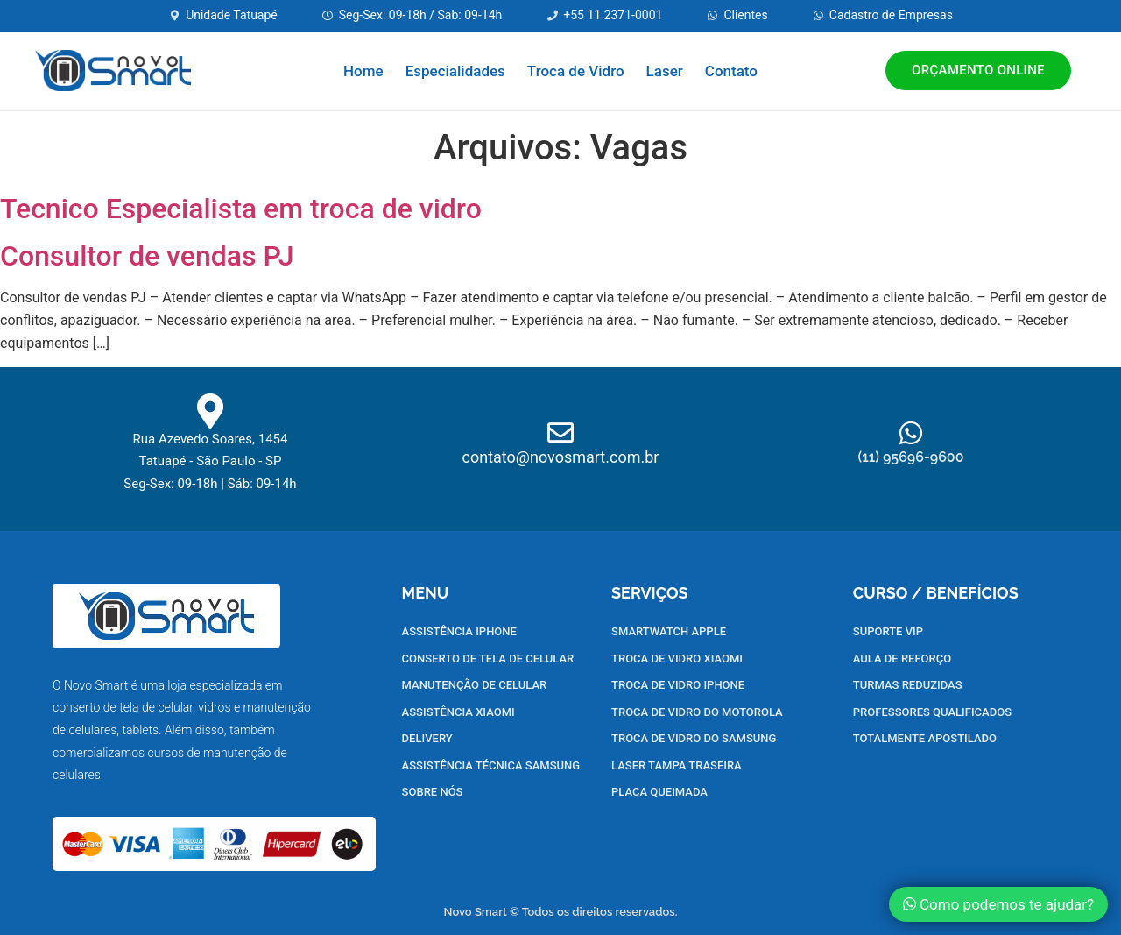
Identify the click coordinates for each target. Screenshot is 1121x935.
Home (363, 71)
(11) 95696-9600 (910, 457)
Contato (731, 71)
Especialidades (455, 71)
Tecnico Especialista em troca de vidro (241, 208)
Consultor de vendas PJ (147, 256)
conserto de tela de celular (123, 707)
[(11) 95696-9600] (911, 433)
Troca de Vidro (575, 71)
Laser (664, 71)
